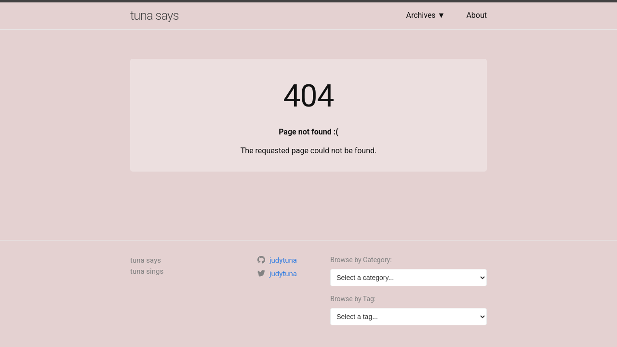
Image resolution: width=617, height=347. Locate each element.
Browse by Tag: (353, 299)
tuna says (154, 15)
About (476, 15)
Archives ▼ (425, 15)
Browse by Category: (360, 260)
